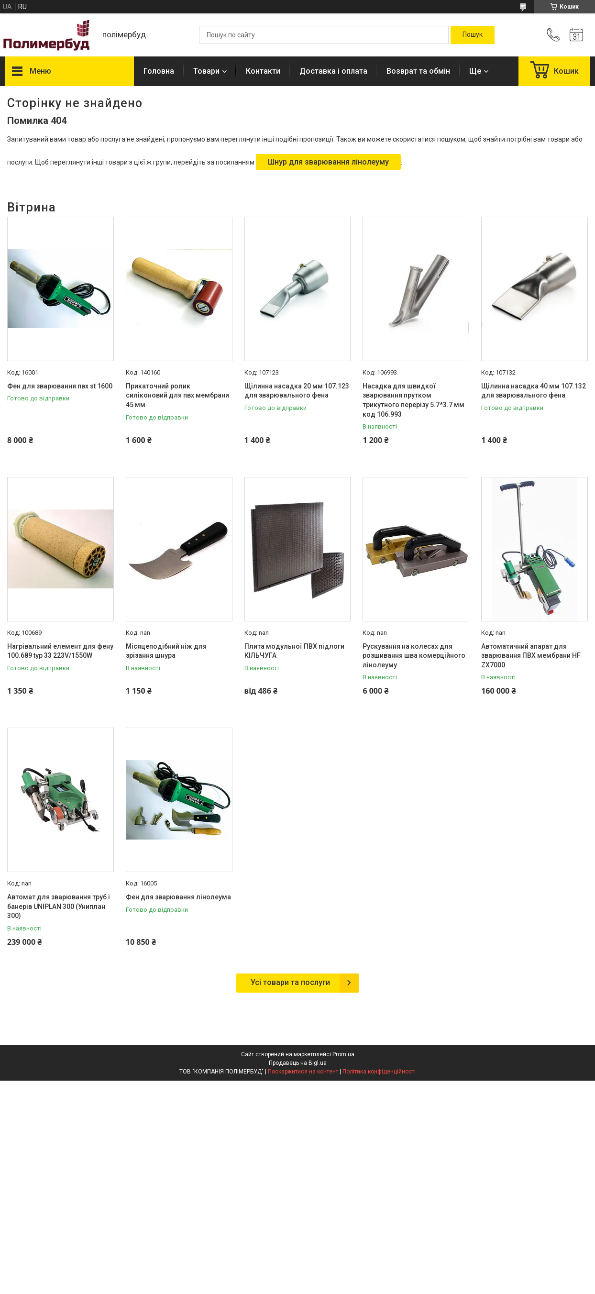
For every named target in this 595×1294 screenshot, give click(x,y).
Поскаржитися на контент (303, 1071)
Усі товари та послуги (290, 982)
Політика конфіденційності (379, 1071)
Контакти (263, 71)
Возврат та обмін (418, 71)
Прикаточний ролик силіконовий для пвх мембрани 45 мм (177, 395)
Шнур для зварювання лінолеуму (328, 161)
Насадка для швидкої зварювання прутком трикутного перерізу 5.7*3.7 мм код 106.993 (413, 400)
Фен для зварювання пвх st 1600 (59, 386)
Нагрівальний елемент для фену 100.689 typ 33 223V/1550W (60, 651)
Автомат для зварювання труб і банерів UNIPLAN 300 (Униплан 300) (58, 906)
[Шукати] (473, 35)
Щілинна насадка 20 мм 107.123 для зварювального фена (296, 390)
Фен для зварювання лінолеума (178, 897)
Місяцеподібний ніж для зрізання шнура (166, 651)
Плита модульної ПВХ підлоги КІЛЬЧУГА (294, 651)
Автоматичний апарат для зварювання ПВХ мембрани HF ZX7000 (531, 655)
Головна (158, 71)
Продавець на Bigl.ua (298, 1063)
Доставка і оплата (333, 71)
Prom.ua (343, 1054)
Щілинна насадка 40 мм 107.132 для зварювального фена (533, 390)
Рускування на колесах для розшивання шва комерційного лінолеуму (414, 655)
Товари (206, 71)
